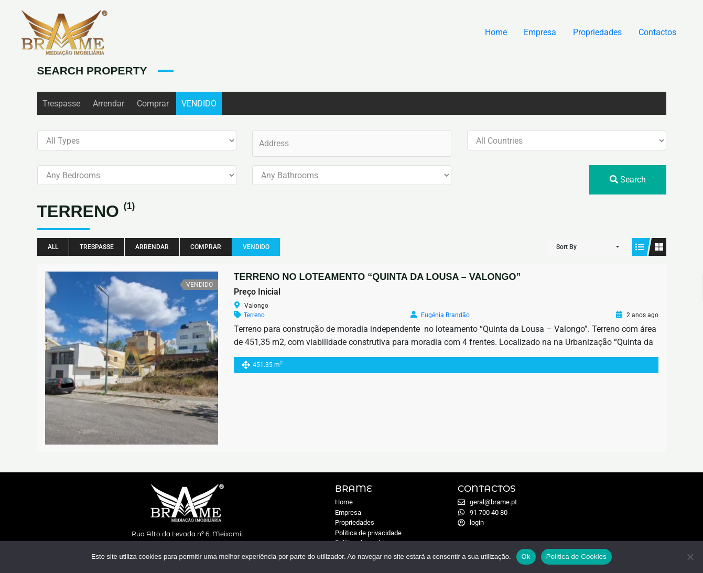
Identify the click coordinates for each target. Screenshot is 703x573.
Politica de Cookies (576, 556)
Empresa (540, 32)
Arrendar (108, 104)
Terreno (254, 315)
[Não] (690, 557)
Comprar (153, 104)
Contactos (657, 32)
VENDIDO (199, 104)
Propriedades (597, 32)
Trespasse (61, 104)
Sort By (566, 247)
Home (496, 32)
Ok (526, 556)
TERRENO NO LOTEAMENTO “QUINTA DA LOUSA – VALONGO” (377, 277)
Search (628, 180)
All (53, 247)
